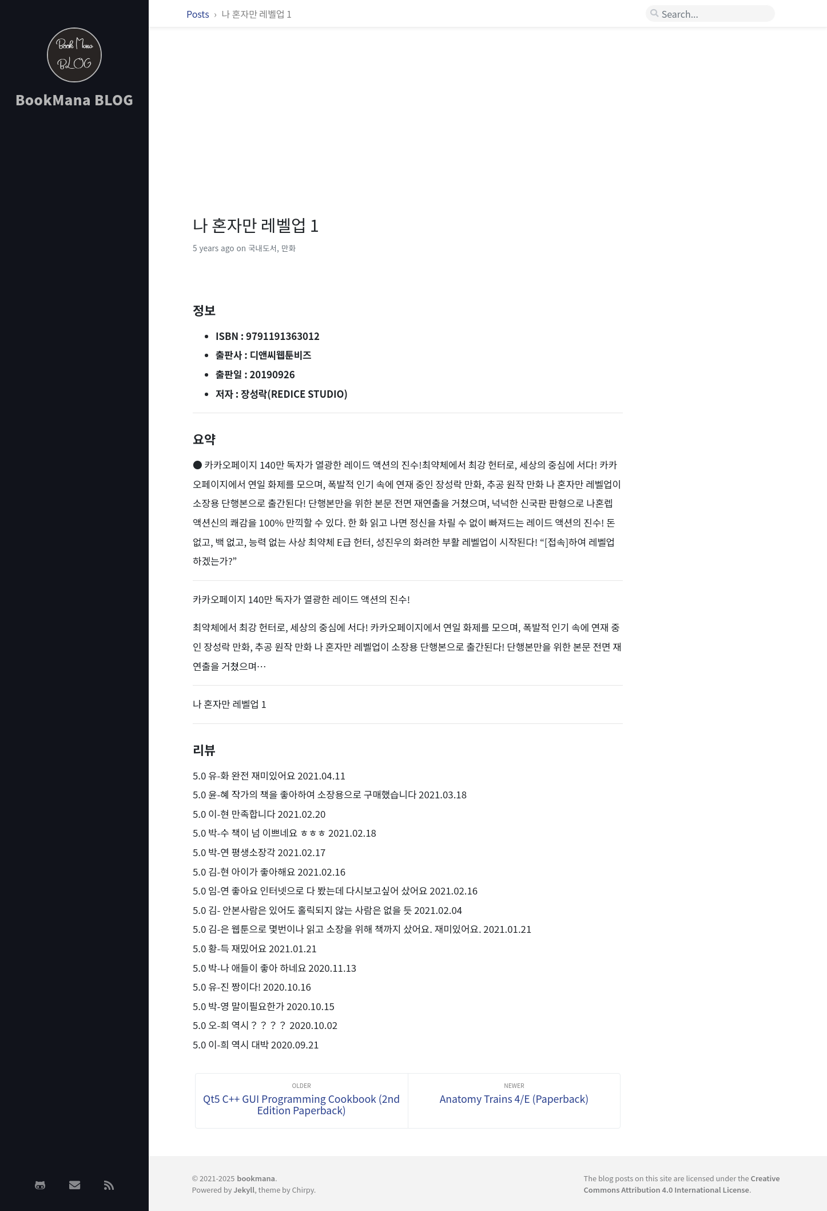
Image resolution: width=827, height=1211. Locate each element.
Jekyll (244, 1189)
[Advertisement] (74, 299)
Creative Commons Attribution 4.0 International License (682, 1183)
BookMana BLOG (74, 99)
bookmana (256, 1178)
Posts (198, 14)
